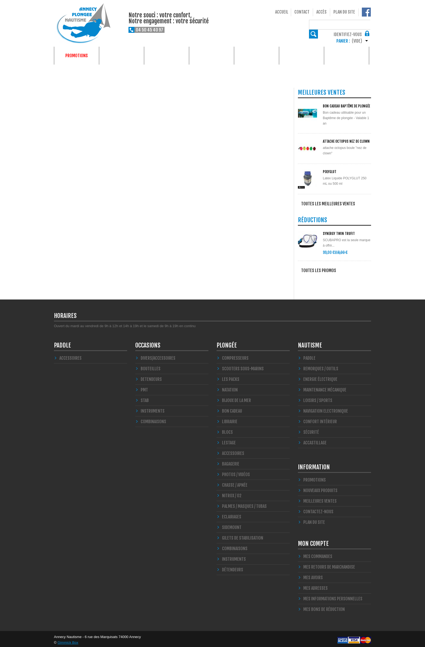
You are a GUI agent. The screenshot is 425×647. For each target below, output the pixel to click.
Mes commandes (317, 554)
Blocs (227, 430)
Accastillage (315, 441)
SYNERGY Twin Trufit (339, 234)
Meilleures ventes (320, 499)
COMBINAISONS (153, 419)
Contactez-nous (318, 509)
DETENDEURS (151, 377)
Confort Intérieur (320, 419)
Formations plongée (256, 55)
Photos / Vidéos (236, 472)
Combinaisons (234, 546)
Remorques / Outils (320, 366)
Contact (302, 12)
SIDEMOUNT (232, 525)
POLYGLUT (329, 172)
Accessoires (70, 356)
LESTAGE (229, 441)
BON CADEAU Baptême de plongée (346, 106)
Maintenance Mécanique (324, 388)
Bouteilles (150, 366)
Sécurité (311, 430)
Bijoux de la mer (236, 398)
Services (301, 55)
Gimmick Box (67, 641)
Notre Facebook (366, 12)
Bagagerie (230, 462)
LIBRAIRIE (229, 419)
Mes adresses (315, 586)
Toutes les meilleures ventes (328, 203)
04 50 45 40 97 (149, 30)
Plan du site (344, 12)
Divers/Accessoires (158, 356)
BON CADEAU (232, 409)
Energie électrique (320, 377)
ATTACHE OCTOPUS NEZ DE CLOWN (346, 141)
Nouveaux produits (320, 488)
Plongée (121, 55)
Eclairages (231, 515)
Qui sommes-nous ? (346, 55)
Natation (230, 388)
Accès (321, 12)
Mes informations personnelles (332, 597)
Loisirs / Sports (317, 398)
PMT (144, 388)
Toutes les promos (318, 271)
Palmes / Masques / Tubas (244, 504)
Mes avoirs (313, 575)
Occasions (211, 55)
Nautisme (166, 55)
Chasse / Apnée (234, 483)
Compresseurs (235, 356)
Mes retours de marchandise (329, 565)
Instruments (234, 557)
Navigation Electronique (325, 409)
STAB (145, 398)
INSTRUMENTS (153, 409)
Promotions (76, 55)
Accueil (281, 12)
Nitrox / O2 (232, 493)
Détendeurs (232, 567)
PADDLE (62, 343)
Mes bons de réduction (324, 607)
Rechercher (366, 24)
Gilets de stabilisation (242, 536)
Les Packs (230, 377)
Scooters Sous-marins (243, 366)
